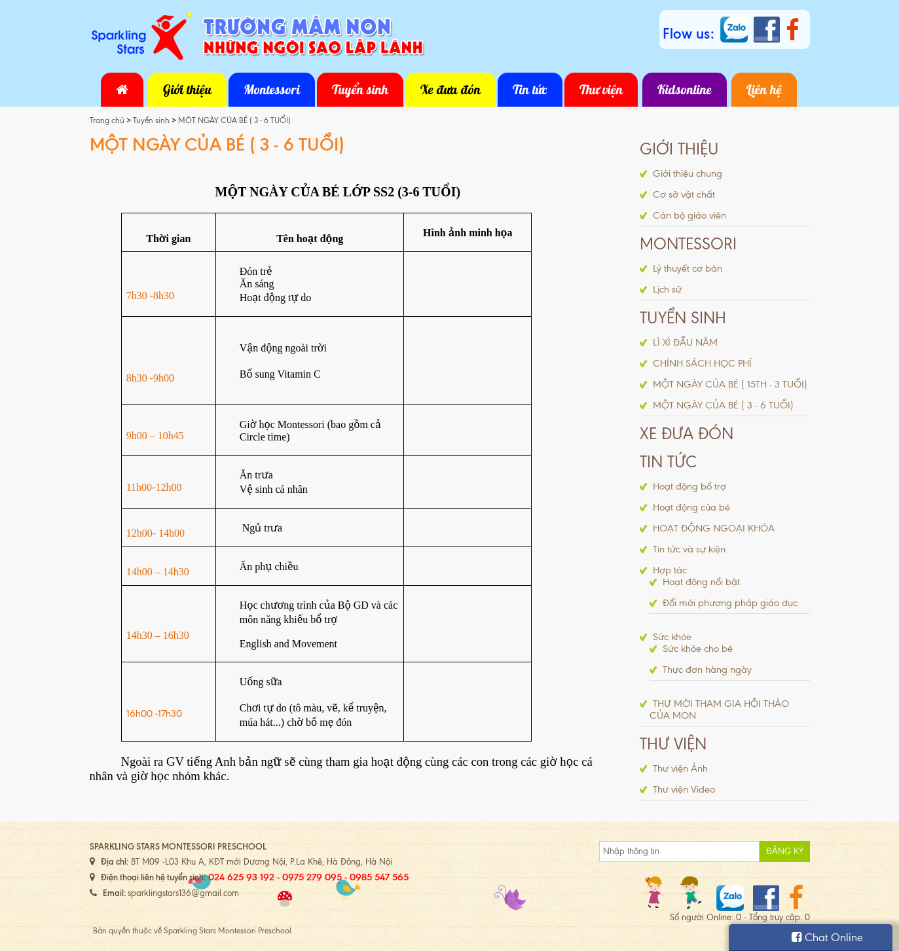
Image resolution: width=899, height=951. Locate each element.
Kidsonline (684, 89)
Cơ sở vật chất (684, 194)
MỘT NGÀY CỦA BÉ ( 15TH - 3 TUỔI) (730, 384)
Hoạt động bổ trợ (689, 486)
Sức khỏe (672, 637)
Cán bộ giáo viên (689, 215)
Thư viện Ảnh (680, 768)
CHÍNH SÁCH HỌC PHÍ (702, 363)
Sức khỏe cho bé (698, 649)
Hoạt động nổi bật (701, 582)
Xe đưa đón (450, 89)
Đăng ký (784, 851)
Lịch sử (667, 289)
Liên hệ (764, 89)
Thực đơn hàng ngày (707, 669)
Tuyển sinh (360, 89)
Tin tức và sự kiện (689, 549)
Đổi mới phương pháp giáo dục (730, 603)
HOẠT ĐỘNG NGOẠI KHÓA (714, 528)
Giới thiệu (187, 89)
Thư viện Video (684, 789)
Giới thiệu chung (687, 173)
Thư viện (601, 89)
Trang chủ (108, 120)
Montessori (272, 89)
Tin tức (530, 89)
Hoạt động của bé (691, 507)
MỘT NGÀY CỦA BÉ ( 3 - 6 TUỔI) (234, 120)
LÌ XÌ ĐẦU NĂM (685, 342)
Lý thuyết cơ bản (687, 268)
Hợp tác (670, 570)
